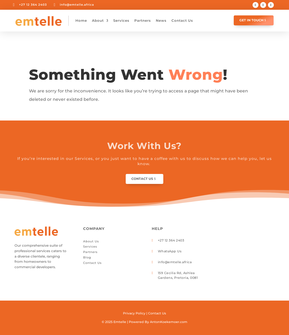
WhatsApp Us (170, 251)
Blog (87, 257)
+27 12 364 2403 (33, 4)
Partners (142, 20)
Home (81, 20)
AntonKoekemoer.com (168, 322)
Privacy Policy (134, 313)
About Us (91, 241)
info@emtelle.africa (77, 4)
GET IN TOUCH (251, 20)
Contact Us (182, 20)
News (161, 20)
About (98, 20)
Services (121, 20)
